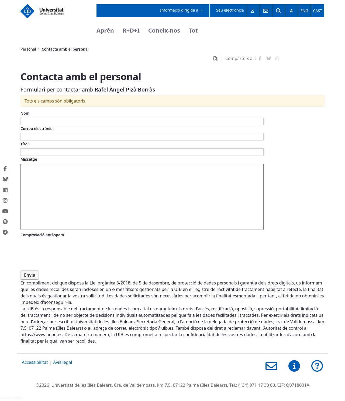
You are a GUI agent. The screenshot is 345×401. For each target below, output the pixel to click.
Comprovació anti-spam (42, 234)
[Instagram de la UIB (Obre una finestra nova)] (5, 200)
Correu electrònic (36, 128)
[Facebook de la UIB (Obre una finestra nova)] (5, 169)
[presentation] (61, 249)
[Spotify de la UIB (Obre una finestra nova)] (5, 222)
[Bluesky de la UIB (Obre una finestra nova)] (5, 179)
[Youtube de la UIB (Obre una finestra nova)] (5, 211)
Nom (24, 113)
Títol (24, 143)
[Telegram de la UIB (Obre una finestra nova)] (5, 232)
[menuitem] (181, 10)
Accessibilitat (35, 362)
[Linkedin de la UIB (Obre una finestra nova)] (5, 190)
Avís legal (62, 362)
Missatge (28, 159)
